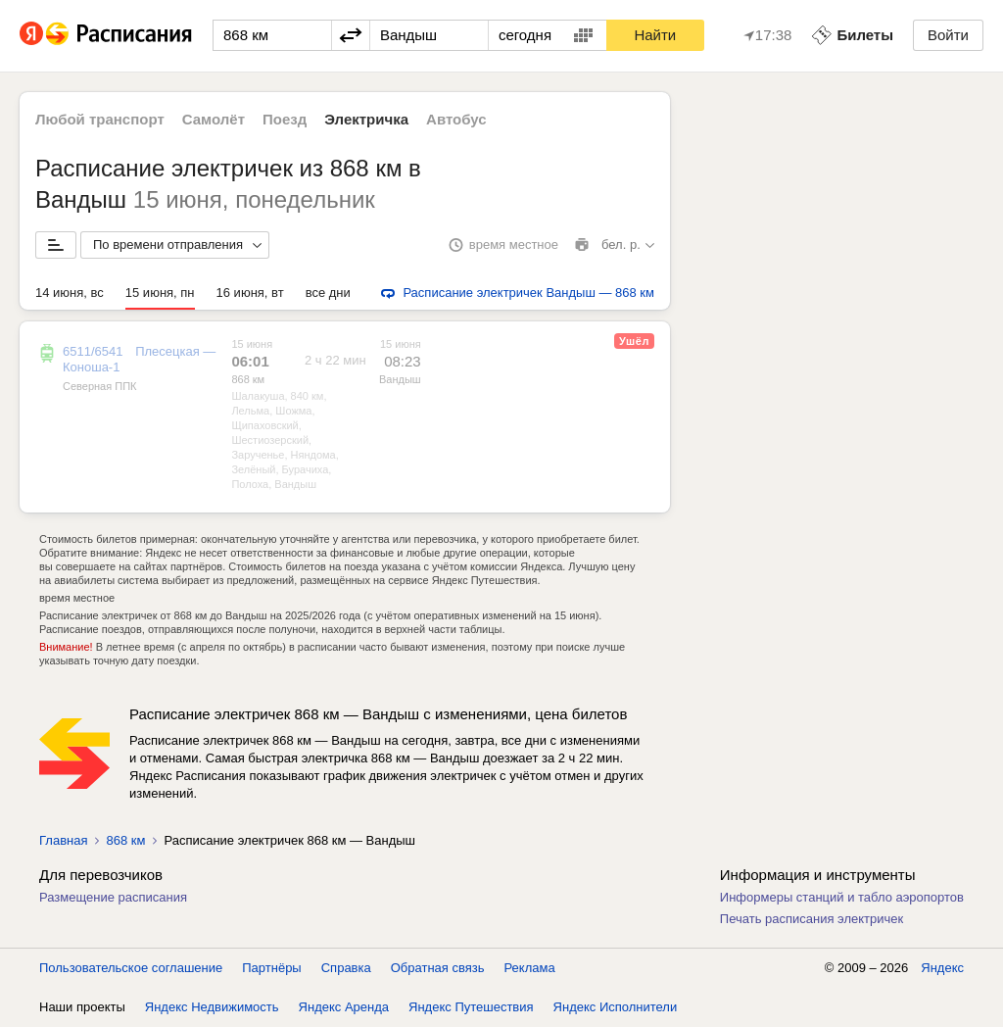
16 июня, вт (250, 292)
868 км (247, 379)
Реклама (529, 967)
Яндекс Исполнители (615, 1007)
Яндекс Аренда (344, 1007)
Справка (346, 967)
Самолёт (213, 119)
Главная (63, 840)
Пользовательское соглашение (130, 967)
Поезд (285, 119)
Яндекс (942, 967)
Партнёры (271, 967)
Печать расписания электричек (811, 918)
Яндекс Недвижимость (212, 1007)
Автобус (456, 119)
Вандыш (400, 379)
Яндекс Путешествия (471, 1007)
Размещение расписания (113, 897)
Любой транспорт (100, 119)
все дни (328, 292)
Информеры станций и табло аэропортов (842, 897)
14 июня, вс (69, 292)
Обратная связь (438, 967)
